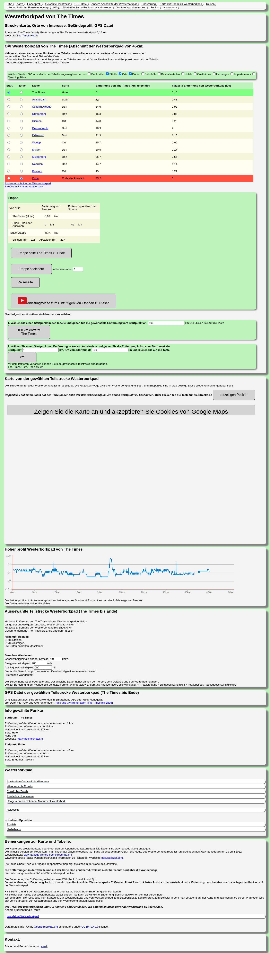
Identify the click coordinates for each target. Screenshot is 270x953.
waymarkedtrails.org (36, 854)
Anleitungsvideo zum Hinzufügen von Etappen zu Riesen (64, 301)
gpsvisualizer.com (112, 857)
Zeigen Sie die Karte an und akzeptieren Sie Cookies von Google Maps (131, 411)
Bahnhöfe (150, 74)
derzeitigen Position (234, 395)
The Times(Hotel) (27, 35)
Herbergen (222, 74)
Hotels (188, 74)
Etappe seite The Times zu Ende (41, 253)
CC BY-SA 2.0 (89, 926)
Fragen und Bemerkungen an (23, 946)
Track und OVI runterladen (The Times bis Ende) (83, 702)
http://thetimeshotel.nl (30, 738)
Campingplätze (17, 77)
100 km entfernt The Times (28, 332)
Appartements (242, 74)
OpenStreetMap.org (46, 926)
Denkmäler (97, 74)
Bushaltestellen (170, 74)
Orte (124, 74)
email (44, 946)
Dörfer (136, 74)
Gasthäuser (204, 74)
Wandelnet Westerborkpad (23, 916)
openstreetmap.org (60, 854)
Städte (113, 74)
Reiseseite (25, 282)
